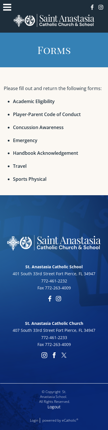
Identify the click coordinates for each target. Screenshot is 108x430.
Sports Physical (29, 179)
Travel (19, 166)
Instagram (100, 7)
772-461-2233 (54, 337)
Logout (54, 406)
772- (49, 344)
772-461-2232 (54, 281)
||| (7, 7)
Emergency (25, 140)
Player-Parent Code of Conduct (47, 114)
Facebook (92, 7)
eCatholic (70, 420)
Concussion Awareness (38, 127)
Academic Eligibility (34, 101)
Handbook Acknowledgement (45, 153)
